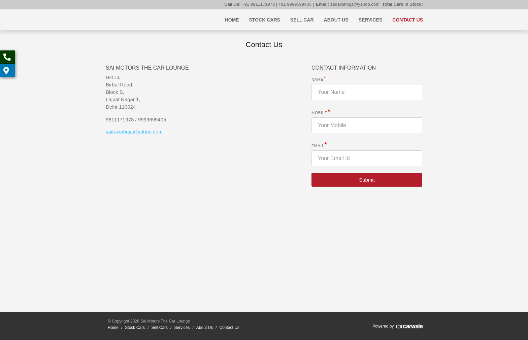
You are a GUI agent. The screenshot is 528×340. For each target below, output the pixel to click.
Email (319, 145)
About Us (336, 20)
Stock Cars (264, 20)
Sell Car (302, 20)
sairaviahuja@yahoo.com (355, 4)
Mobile (320, 112)
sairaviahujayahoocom (134, 132)
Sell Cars (159, 327)
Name (319, 79)
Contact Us (407, 20)
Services (371, 20)
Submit (367, 180)
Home (232, 20)
